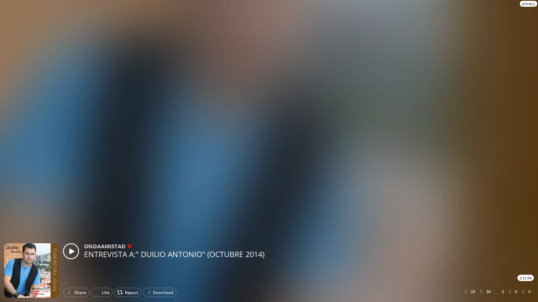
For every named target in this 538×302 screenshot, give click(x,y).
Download (159, 292)
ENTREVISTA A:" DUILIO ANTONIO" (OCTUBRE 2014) (174, 254)
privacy (528, 3)
